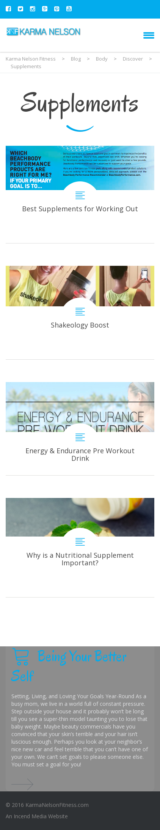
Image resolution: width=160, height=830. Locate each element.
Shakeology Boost (80, 312)
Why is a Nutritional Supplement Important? (80, 547)
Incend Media (30, 816)
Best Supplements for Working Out (80, 194)
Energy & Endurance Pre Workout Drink (80, 429)
